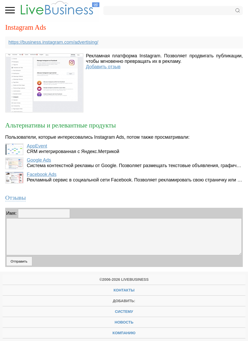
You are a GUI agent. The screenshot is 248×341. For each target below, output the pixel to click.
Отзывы (15, 197)
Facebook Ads (41, 174)
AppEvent (37, 146)
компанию (123, 333)
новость (124, 322)
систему (124, 311)
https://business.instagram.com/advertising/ (53, 42)
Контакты (124, 290)
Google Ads (39, 160)
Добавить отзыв (103, 66)
